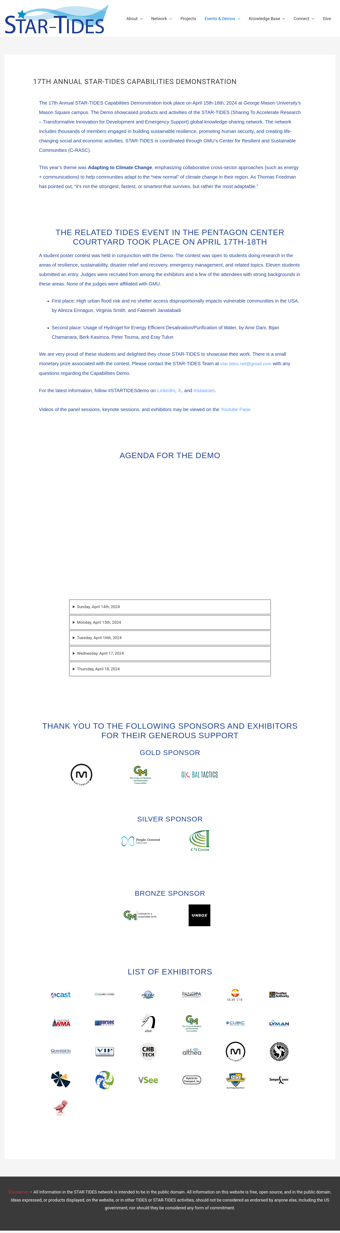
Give (327, 18)
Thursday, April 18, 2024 (99, 671)
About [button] (132, 18)
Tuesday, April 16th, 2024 (100, 639)
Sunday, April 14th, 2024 (100, 607)
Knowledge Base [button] (264, 18)
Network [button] (159, 18)
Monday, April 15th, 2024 (100, 623)
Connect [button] (301, 18)
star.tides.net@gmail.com (247, 364)
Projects (188, 18)
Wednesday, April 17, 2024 (102, 655)
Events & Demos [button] (220, 18)
